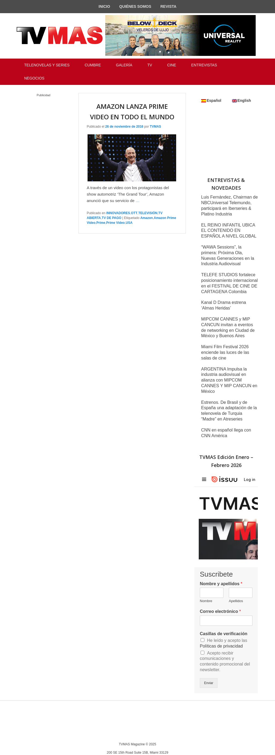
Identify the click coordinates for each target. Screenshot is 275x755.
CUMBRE (93, 65)
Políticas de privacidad (221, 646)
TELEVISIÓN (147, 213)
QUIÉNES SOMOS (135, 6)
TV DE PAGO (111, 218)
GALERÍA (124, 65)
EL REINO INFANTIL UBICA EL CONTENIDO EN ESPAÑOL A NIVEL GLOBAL (228, 231)
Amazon (146, 218)
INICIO (104, 6)
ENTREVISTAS (204, 65)
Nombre (206, 601)
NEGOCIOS (34, 78)
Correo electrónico (220, 611)
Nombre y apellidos (221, 583)
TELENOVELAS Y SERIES (47, 65)
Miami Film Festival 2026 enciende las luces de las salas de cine (225, 352)
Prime (100, 223)
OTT (134, 213)
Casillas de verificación (223, 633)
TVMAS (155, 126)
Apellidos (236, 601)
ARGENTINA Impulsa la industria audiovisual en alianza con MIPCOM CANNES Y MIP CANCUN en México (229, 380)
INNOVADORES (118, 213)
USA (129, 223)
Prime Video (115, 223)
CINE (171, 65)
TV (149, 65)
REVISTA (168, 6)
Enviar (208, 683)
